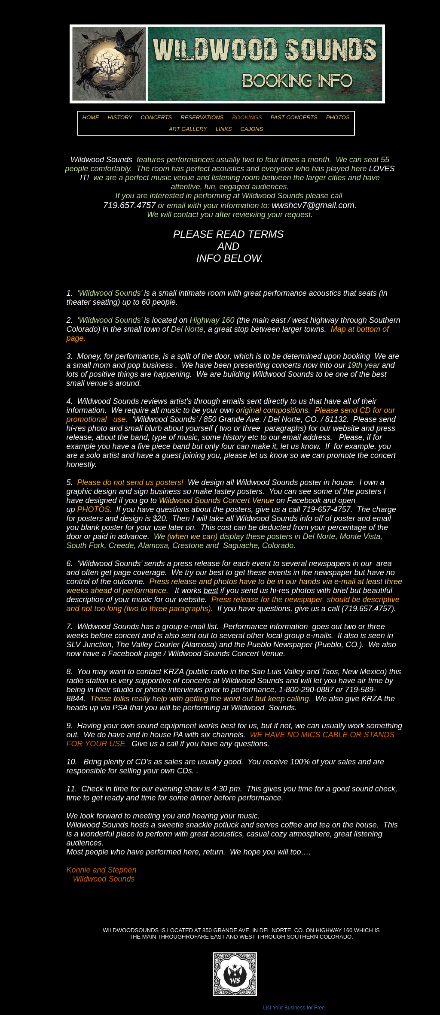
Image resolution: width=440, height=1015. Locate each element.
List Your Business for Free (293, 1008)
